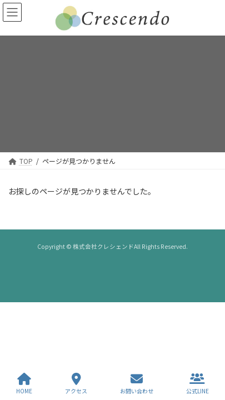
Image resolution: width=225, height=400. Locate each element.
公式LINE (197, 383)
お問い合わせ (136, 383)
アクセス (76, 383)
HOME (24, 383)
